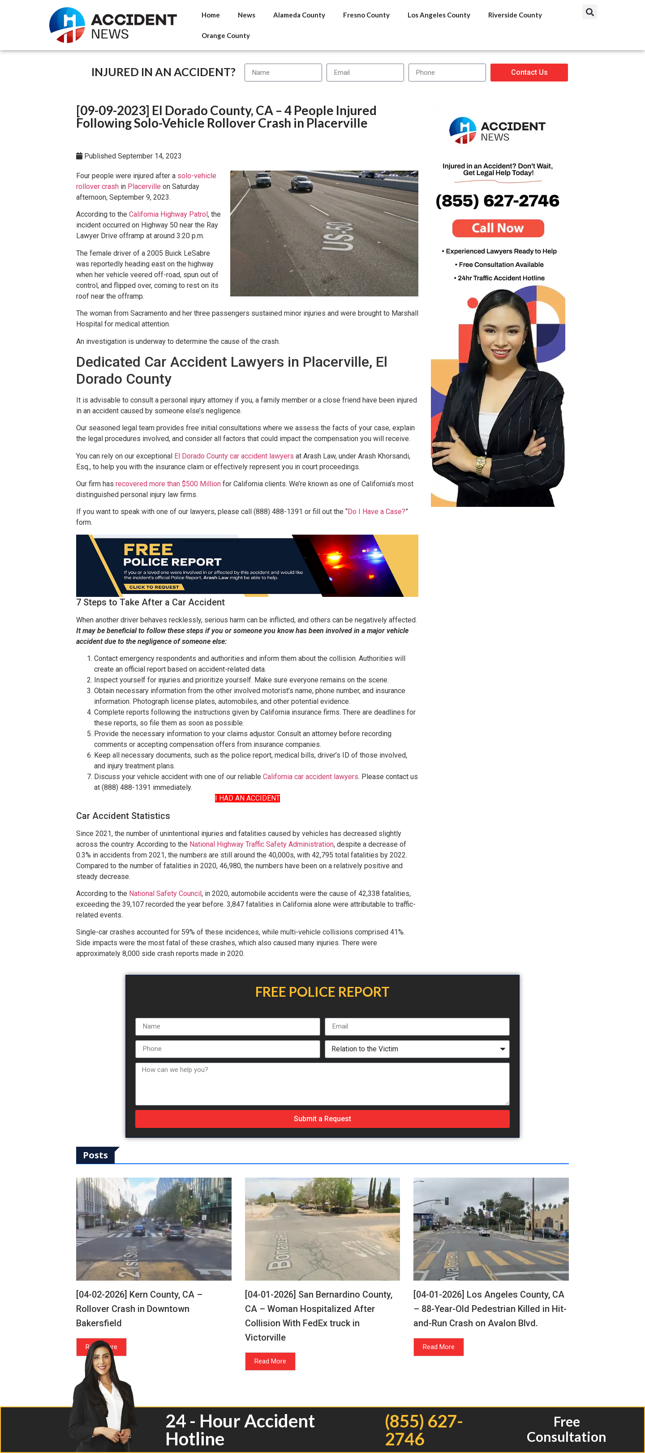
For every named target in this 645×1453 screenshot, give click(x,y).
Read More (270, 1361)
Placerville (144, 186)
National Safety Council (165, 893)
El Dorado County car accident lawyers (234, 456)
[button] (589, 11)
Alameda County (299, 15)
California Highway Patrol (168, 214)
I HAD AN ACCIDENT (247, 798)
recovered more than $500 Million (168, 484)
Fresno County (366, 15)
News (246, 15)
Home (211, 15)
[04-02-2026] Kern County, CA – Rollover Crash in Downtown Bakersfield (139, 1309)
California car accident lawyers (310, 776)
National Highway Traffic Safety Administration (261, 844)
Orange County (226, 35)
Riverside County (515, 15)
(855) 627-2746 (423, 1429)
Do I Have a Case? (376, 511)
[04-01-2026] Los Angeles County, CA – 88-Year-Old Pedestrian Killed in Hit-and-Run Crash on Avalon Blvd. (490, 1309)
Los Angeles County (439, 15)
